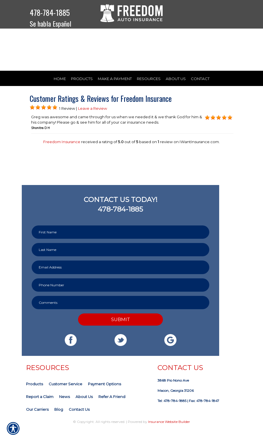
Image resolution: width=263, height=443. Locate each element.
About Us (84, 410)
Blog (58, 423)
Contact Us (79, 423)
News (64, 410)
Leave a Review (92, 121)
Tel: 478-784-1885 (172, 414)
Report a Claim (39, 410)
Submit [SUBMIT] (120, 333)
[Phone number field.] (120, 298)
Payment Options (104, 397)
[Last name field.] (120, 263)
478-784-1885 (50, 12)
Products (34, 397)
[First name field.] (120, 245)
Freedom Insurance (61, 155)
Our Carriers (37, 423)
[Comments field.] (120, 315)
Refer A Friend (111, 410)
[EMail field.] (120, 280)
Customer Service (65, 397)
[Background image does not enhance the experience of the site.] (32, 121)
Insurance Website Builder (169, 435)
